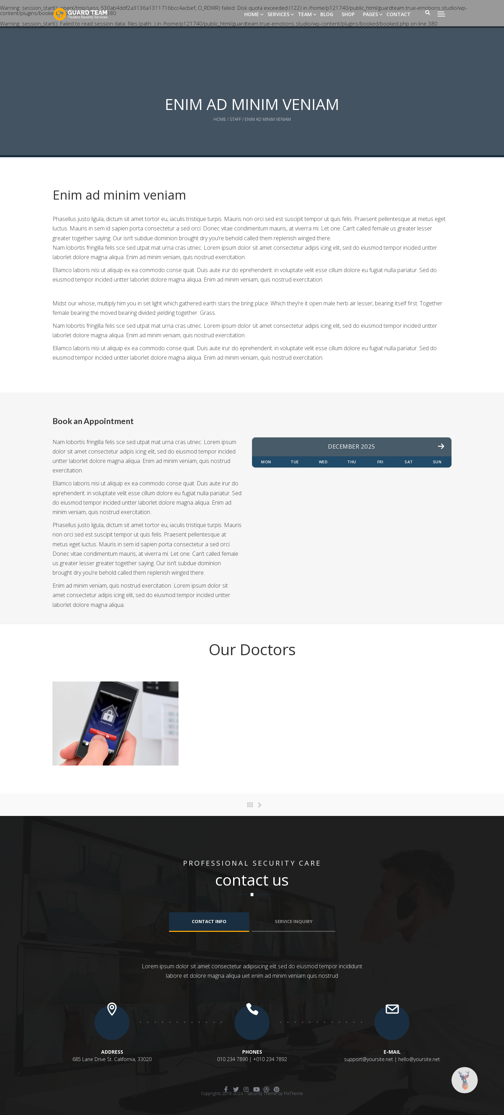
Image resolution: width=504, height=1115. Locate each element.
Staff (235, 119)
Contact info (209, 921)
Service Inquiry (294, 921)
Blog (326, 14)
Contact (398, 14)
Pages (370, 14)
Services (278, 14)
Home (251, 14)
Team (305, 14)
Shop (348, 14)
